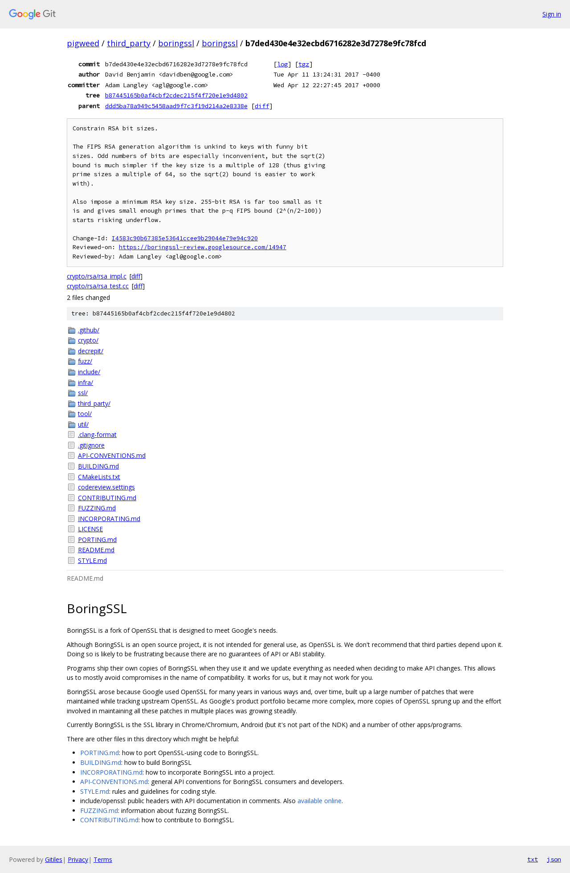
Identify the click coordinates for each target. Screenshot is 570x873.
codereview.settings (106, 487)
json (554, 859)
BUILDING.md (98, 466)
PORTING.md (97, 539)
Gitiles (53, 859)
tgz (303, 64)
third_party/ (94, 403)
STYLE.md (92, 560)
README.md (96, 550)
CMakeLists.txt (99, 477)
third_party (129, 43)
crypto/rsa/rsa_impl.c (96, 276)
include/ (89, 372)
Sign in (551, 14)
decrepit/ (90, 351)
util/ (83, 424)
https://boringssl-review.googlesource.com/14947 (202, 247)
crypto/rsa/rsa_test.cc (98, 286)
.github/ (88, 330)
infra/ (85, 382)
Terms (103, 859)
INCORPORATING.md (109, 518)
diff (262, 106)
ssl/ (83, 392)
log (282, 64)
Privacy (78, 859)
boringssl (176, 43)
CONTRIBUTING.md (107, 497)
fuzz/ (85, 361)
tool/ (85, 413)
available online (319, 800)
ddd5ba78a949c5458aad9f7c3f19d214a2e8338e (176, 106)
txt (532, 859)
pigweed (83, 43)
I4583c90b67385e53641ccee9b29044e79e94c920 (185, 238)
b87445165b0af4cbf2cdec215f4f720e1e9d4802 (176, 95)
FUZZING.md (97, 508)
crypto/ (88, 340)
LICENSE (90, 529)
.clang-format (97, 434)
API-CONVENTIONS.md (112, 455)
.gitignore (91, 445)
